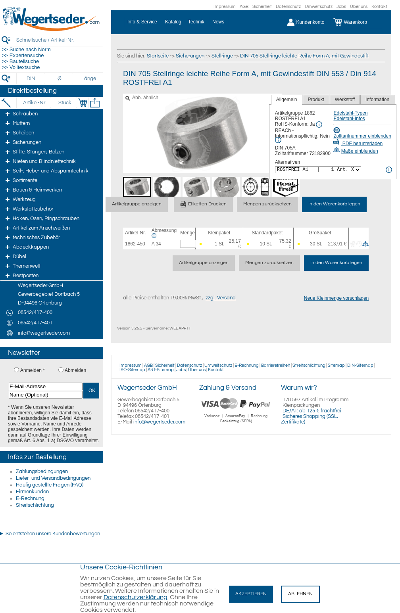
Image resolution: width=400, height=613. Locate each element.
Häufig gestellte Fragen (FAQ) (49, 485)
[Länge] (88, 78)
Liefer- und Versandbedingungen (53, 478)
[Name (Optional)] (46, 394)
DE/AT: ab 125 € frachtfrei (312, 411)
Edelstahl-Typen (350, 113)
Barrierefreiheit (275, 365)
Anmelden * (32, 370)
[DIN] (31, 78)
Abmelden (75, 370)
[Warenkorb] (356, 22)
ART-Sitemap (161, 370)
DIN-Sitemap (360, 365)
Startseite (158, 56)
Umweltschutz (319, 6)
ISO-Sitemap (132, 370)
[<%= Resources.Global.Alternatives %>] (318, 169)
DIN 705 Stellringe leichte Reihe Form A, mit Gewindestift (304, 56)
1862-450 (135, 244)
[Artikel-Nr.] (34, 102)
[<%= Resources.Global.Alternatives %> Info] (389, 170)
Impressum (224, 6)
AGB (244, 6)
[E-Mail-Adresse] (46, 386)
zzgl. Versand (221, 298)
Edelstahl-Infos (349, 118)
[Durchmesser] (60, 78)
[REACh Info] (278, 140)
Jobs (341, 6)
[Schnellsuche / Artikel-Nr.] (59, 40)
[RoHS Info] (319, 124)
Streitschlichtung (35, 505)
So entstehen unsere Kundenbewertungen (53, 533)
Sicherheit (262, 6)
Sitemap (336, 365)
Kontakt (379, 6)
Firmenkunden (32, 491)
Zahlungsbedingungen (42, 471)
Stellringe (222, 56)
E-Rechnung (30, 498)
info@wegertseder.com (159, 422)
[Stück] (64, 102)
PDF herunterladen (358, 143)
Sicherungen (190, 56)
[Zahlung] (236, 424)
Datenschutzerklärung (135, 597)
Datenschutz (288, 6)
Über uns (358, 6)
